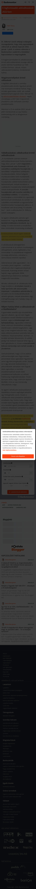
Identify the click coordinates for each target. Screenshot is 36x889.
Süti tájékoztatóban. (10, 450)
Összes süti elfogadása (18, 456)
